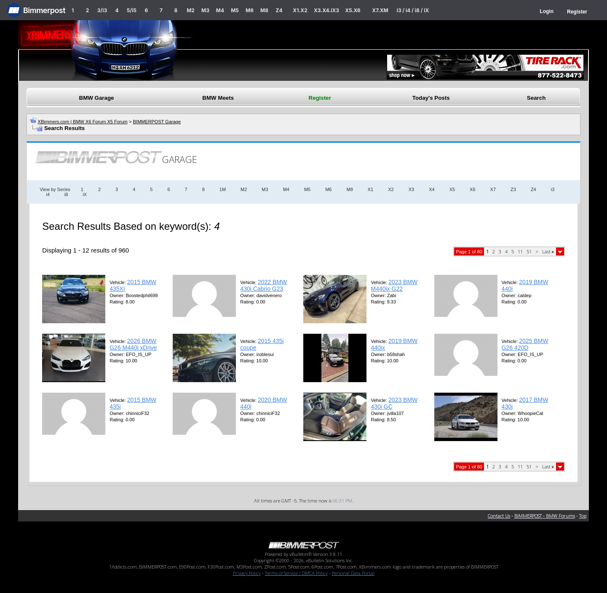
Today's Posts (431, 98)
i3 (553, 189)
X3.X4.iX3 (326, 10)
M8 (264, 10)
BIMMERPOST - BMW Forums (544, 516)
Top (582, 516)
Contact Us (499, 516)
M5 (235, 10)
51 (529, 251)
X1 (370, 189)
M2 (191, 10)
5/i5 (131, 10)
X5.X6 (352, 10)
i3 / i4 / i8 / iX (413, 10)
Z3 (513, 189)
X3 (411, 189)
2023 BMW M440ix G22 (394, 285)
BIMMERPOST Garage (157, 121)
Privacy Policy (247, 573)
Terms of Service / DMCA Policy (296, 573)
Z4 (278, 10)
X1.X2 (300, 10)
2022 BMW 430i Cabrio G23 (263, 285)
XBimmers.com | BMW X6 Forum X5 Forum (83, 121)
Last (548, 251)
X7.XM (380, 10)
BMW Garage (96, 98)
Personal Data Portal (353, 573)
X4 (431, 189)
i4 (48, 194)
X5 (452, 189)
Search (536, 98)
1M (222, 189)
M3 (205, 10)
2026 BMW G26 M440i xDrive (133, 344)
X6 (472, 189)
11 (520, 251)
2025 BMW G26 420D (525, 344)
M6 (250, 10)
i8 (66, 194)
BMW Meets (218, 98)
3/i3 (102, 10)
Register (577, 12)
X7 (493, 189)
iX (85, 194)
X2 (390, 189)
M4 (220, 10)
